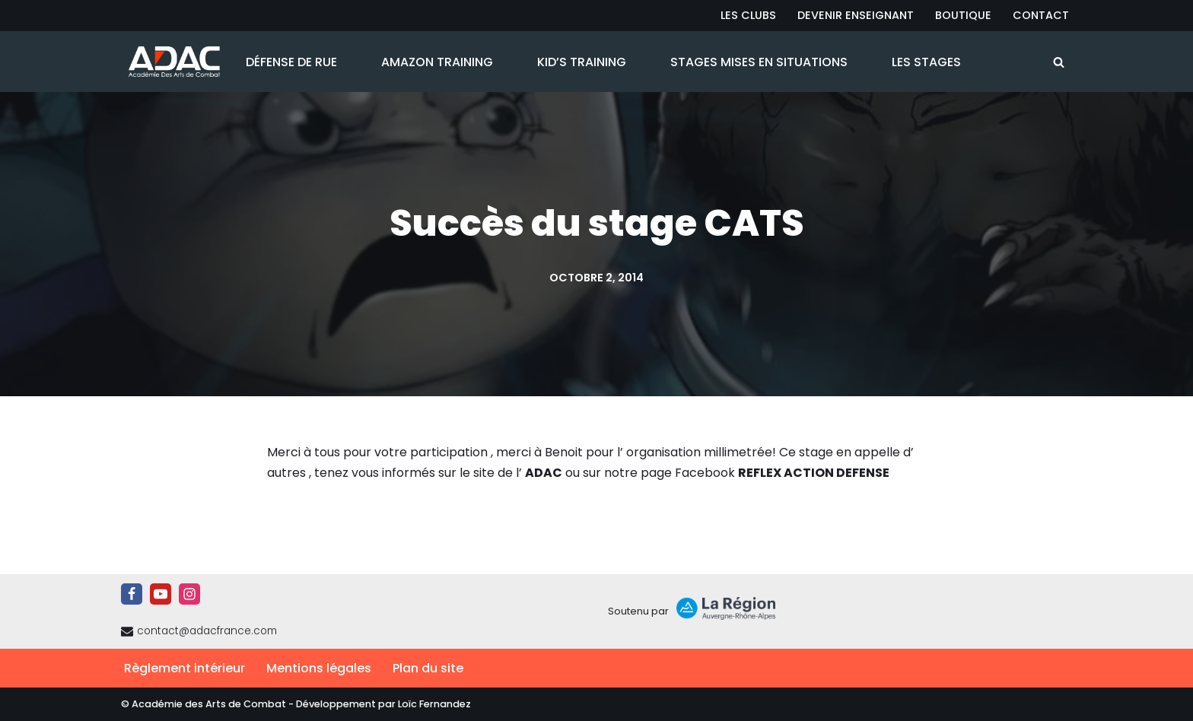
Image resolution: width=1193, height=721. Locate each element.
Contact (1041, 15)
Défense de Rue (291, 62)
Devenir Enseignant (855, 15)
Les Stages (926, 62)
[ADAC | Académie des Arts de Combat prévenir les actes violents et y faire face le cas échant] (170, 61)
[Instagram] (189, 594)
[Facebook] (131, 594)
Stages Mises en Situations (759, 62)
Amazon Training (437, 62)
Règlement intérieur (184, 668)
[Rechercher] (1058, 62)
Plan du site (428, 668)
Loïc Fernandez (434, 703)
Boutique (963, 15)
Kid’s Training (581, 62)
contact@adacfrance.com (207, 631)
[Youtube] (160, 594)
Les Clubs (748, 15)
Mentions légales (318, 668)
